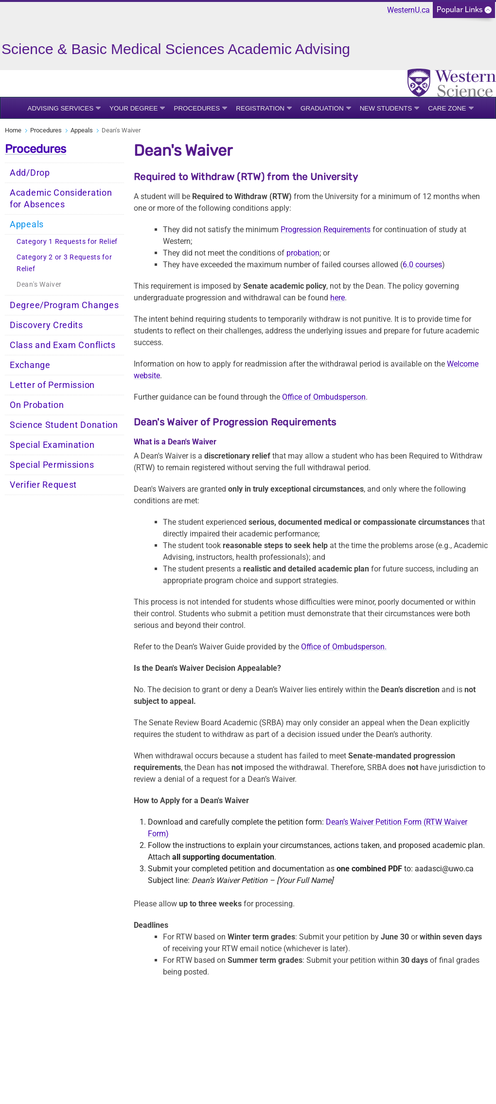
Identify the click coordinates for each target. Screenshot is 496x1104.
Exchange (30, 365)
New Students (386, 108)
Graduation (322, 108)
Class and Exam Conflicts (63, 345)
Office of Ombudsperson (324, 397)
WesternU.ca (408, 10)
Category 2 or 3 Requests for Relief (64, 263)
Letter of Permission (52, 385)
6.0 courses (422, 264)
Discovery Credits (46, 325)
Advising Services (60, 108)
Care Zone (447, 108)
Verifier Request (43, 485)
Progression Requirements (326, 229)
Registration (260, 108)
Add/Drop (30, 173)
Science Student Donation (64, 425)
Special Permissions (52, 465)
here (337, 297)
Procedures (197, 108)
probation (302, 253)
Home (13, 130)
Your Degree (133, 108)
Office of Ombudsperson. (344, 646)
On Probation (37, 405)
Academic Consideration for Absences (61, 198)
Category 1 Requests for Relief (67, 242)
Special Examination (52, 445)
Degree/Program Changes (64, 305)
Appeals (82, 130)
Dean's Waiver (39, 284)
